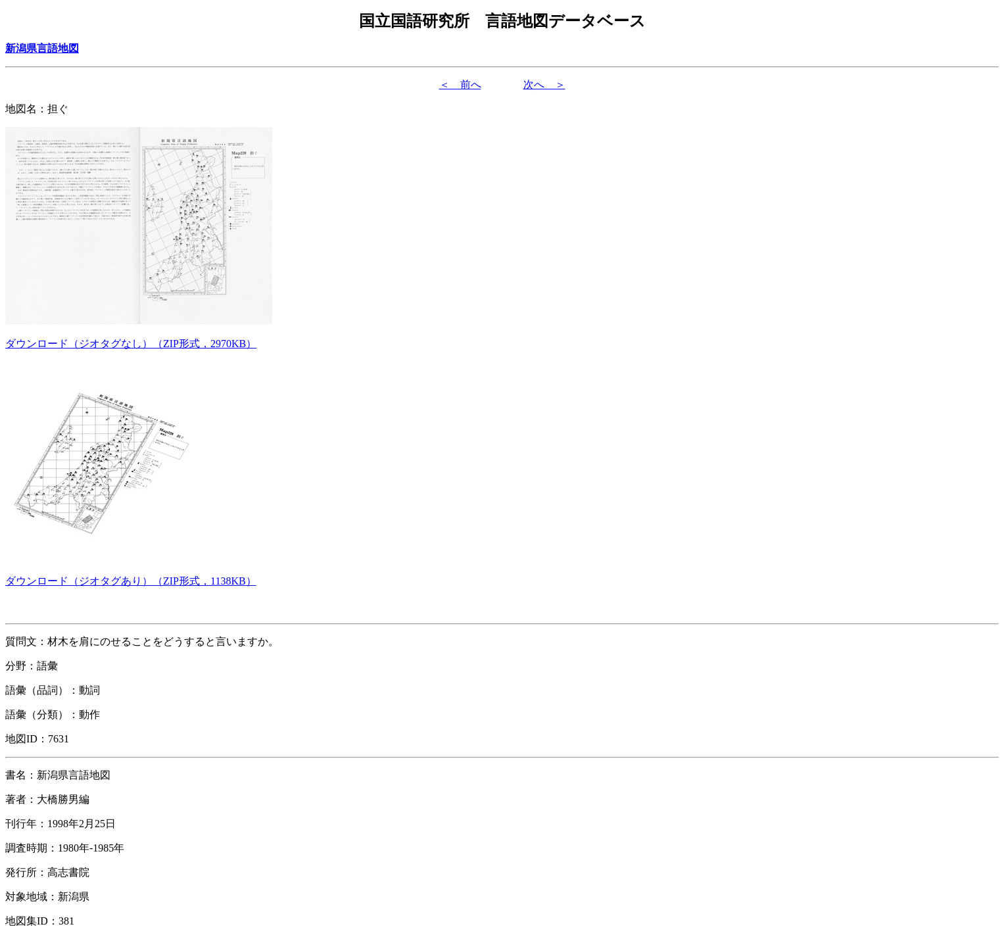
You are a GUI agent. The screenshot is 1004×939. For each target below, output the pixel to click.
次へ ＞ (544, 84)
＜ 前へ (460, 84)
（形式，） (130, 343)
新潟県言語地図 (42, 48)
